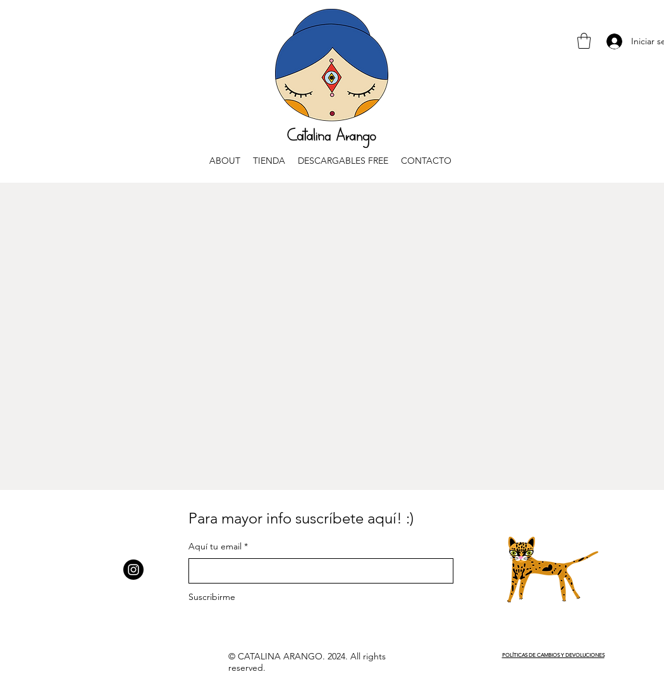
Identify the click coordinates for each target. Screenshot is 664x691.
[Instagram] (133, 570)
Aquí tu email (215, 546)
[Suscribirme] (228, 597)
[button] (584, 41)
